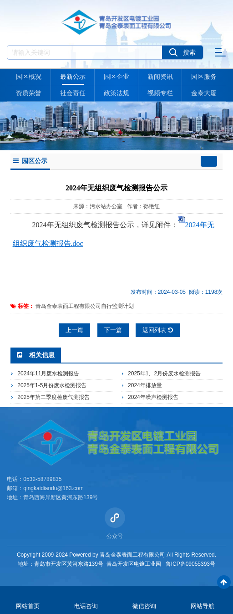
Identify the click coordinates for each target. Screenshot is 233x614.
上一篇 (74, 330)
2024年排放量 (145, 385)
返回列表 (157, 330)
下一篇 (113, 330)
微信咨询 (144, 606)
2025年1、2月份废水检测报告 (164, 373)
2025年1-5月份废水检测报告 (51, 385)
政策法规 (116, 93)
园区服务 (204, 76)
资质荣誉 (28, 93)
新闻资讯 (160, 76)
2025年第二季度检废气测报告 (53, 397)
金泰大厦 (204, 93)
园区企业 (116, 76)
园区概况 (28, 76)
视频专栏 (160, 93)
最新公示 (73, 76)
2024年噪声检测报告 (153, 397)
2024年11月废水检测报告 (48, 373)
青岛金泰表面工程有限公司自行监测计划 (84, 306)
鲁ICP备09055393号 (190, 564)
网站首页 (28, 606)
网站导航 (202, 606)
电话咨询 (86, 606)
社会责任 (73, 93)
